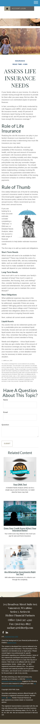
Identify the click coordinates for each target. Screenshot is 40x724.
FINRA (4, 698)
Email (5, 412)
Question (5, 425)
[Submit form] (7, 444)
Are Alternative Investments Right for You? (20, 573)
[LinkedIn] (6, 632)
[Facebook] (3, 632)
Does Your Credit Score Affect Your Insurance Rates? (20, 529)
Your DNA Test (20, 484)
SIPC (9, 698)
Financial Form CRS (11, 636)
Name (5, 400)
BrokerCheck (12, 642)
